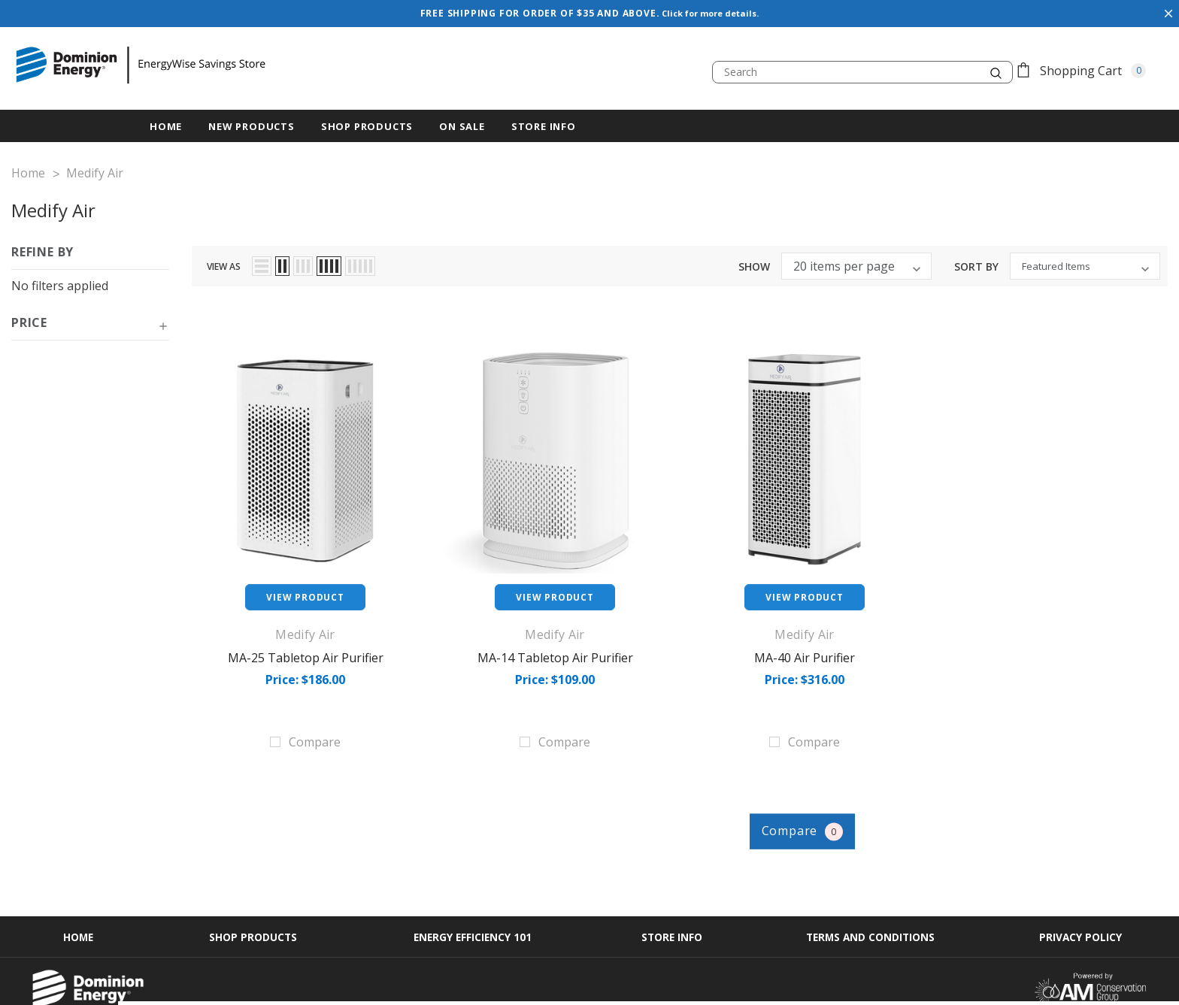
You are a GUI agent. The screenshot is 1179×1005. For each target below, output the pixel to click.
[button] (90, 323)
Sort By (976, 262)
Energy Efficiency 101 (472, 905)
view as (224, 261)
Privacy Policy (1085, 905)
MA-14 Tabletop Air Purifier (555, 652)
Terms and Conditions (873, 905)
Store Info (543, 126)
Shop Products (367, 126)
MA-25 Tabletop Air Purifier (305, 652)
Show (754, 262)
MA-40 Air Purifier (804, 652)
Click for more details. (711, 13)
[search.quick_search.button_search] (996, 72)
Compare (820, 798)
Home (74, 905)
